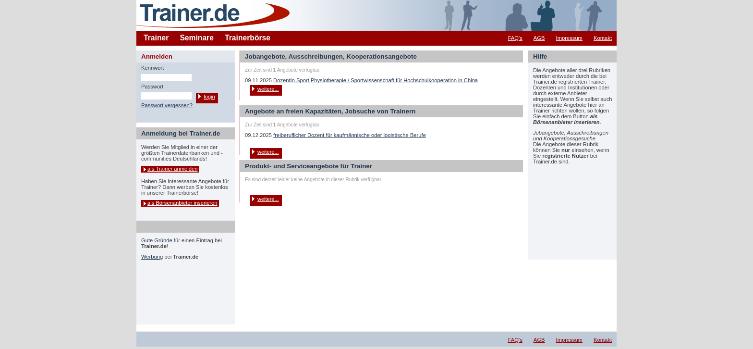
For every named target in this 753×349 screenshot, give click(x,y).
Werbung (152, 257)
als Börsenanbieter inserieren (182, 203)
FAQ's (515, 38)
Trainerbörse (247, 38)
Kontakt (603, 38)
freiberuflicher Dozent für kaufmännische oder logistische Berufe (349, 135)
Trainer (156, 38)
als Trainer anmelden (172, 169)
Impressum (569, 38)
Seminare (197, 38)
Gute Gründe (156, 240)
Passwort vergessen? (167, 105)
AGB (539, 38)
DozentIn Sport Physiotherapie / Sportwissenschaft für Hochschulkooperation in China (375, 80)
